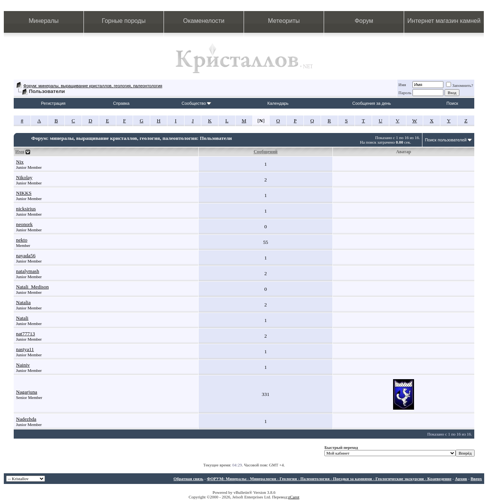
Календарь (278, 103)
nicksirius (26, 208)
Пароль (404, 92)
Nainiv (23, 365)
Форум (364, 21)
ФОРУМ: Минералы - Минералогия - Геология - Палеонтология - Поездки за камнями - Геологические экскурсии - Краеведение (329, 478)
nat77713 (25, 333)
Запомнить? (459, 85)
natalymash (27, 271)
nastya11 (25, 349)
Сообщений (266, 151)
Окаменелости (203, 21)
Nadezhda (26, 419)
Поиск (452, 103)
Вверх (476, 478)
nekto (21, 240)
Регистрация (53, 103)
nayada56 (25, 255)
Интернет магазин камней (444, 21)
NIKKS (24, 193)
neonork (24, 224)
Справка (121, 103)
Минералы (44, 21)
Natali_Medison (32, 287)
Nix (20, 162)
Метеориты (284, 21)
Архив (461, 478)
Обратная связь (188, 478)
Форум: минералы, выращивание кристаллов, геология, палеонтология (92, 85)
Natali (22, 318)
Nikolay (24, 177)
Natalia (23, 302)
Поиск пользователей (446, 140)
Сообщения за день (371, 103)
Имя (402, 84)
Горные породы (124, 21)
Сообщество (196, 103)
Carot (294, 497)
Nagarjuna (26, 392)
